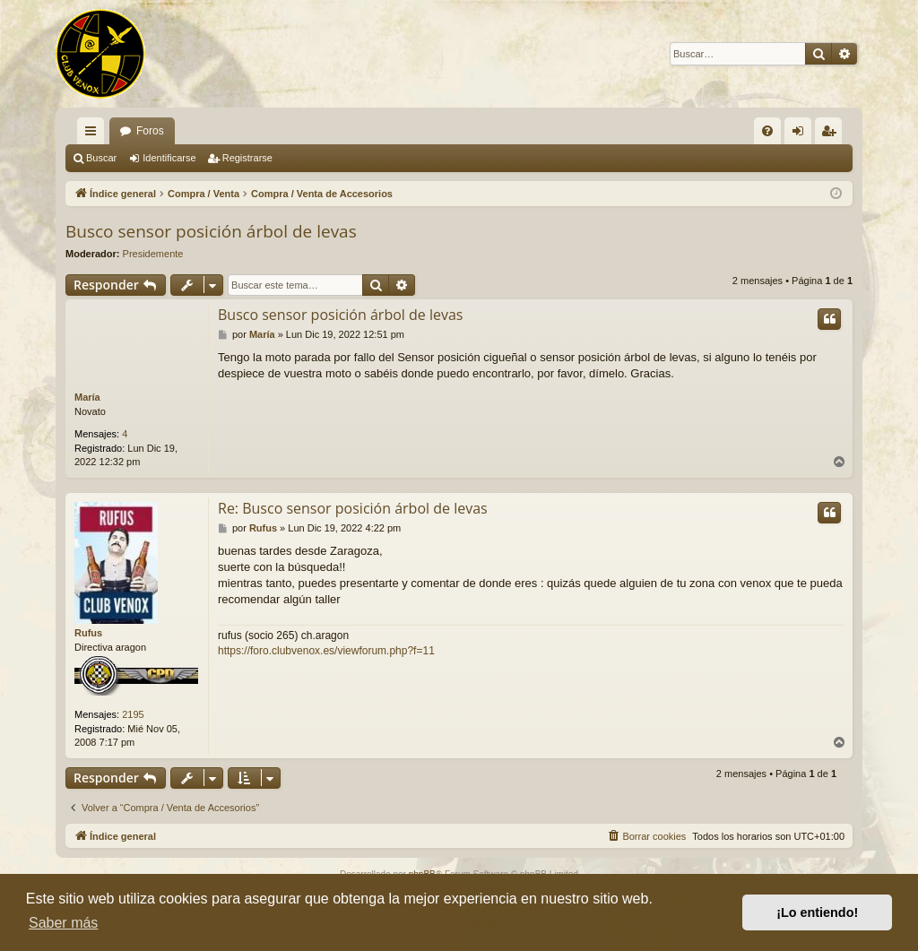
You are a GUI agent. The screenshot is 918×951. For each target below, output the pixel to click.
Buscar (101, 157)
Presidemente (153, 253)
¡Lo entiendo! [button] (817, 912)
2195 (132, 714)
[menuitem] (767, 130)
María (87, 397)
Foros (150, 131)
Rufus (88, 632)
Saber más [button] (63, 922)
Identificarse (169, 157)
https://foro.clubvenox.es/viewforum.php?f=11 (326, 650)
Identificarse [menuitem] (801, 134)
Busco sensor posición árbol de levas (211, 231)
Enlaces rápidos (94, 134)
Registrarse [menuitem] (832, 134)
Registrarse (247, 157)
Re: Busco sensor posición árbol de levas (353, 508)
